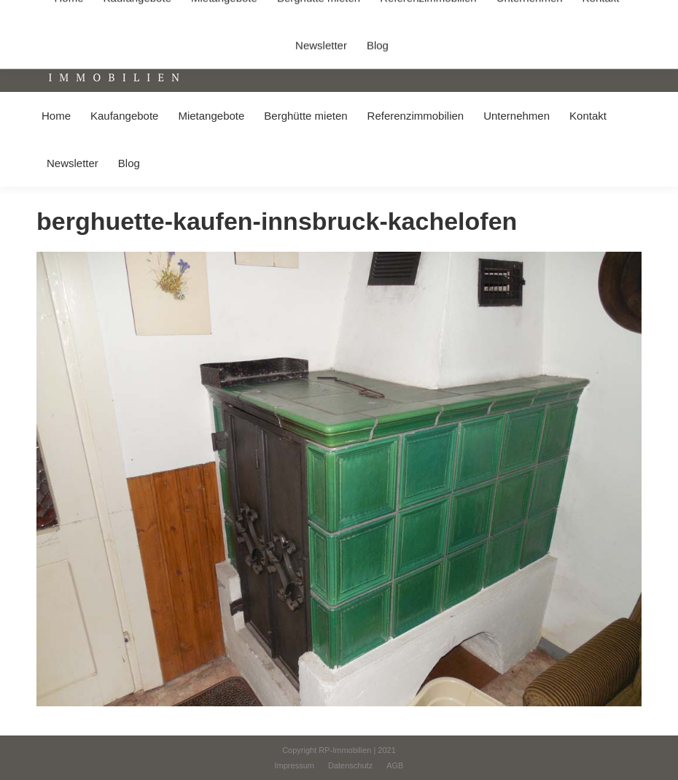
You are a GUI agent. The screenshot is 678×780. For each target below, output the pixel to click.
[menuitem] (55, 115)
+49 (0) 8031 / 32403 (231, 13)
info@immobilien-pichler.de (346, 13)
